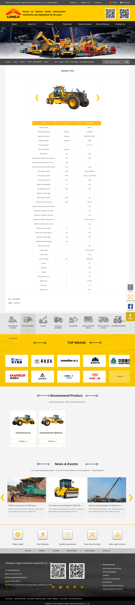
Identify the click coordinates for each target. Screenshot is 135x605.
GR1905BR (16, 299)
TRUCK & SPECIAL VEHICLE (113, 589)
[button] (37, 98)
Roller (67, 62)
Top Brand (67, 24)
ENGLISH (126, 2)
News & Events (84, 24)
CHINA (114, 2)
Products (49, 24)
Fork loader (74, 62)
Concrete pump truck (75, 599)
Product (22, 62)
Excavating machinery (87, 62)
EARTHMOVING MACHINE (112, 568)
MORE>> (120, 376)
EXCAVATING (107, 582)
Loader (61, 62)
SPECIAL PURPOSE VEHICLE (113, 586)
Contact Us (98, 2)
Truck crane (63, 599)
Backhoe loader (40, 599)
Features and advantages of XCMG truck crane (106, 505)
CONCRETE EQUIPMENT (111, 579)
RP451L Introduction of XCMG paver (22, 505)
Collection (73, 2)
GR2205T (17, 303)
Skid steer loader (20, 599)
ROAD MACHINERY (35, 62)
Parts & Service (102, 24)
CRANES (106, 575)
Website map (85, 2)
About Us (32, 24)
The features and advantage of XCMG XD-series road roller (66, 505)
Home (14, 24)
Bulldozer (55, 599)
